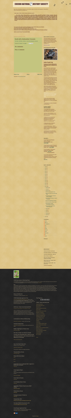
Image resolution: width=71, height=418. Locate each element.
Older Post (39, 74)
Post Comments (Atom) (21, 76)
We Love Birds (38, 334)
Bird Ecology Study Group (40, 305)
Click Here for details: (17, 375)
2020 (46, 172)
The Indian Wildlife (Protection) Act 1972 (20, 404)
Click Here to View (16, 353)
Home (28, 74)
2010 (46, 216)
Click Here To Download (17, 325)
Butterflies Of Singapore (40, 312)
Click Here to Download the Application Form (21, 299)
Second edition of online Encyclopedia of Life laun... (50, 204)
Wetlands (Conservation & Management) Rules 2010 (22, 400)
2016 (46, 178)
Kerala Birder (38, 322)
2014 (46, 181)
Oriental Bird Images (39, 331)
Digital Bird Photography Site (40, 315)
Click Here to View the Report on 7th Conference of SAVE (22, 308)
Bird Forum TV (38, 306)
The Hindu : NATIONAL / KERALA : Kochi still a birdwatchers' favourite (26, 41)
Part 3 (15, 361)
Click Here (49, 151)
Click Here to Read (17, 330)
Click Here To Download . (18, 321)
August (47, 208)
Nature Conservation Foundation (41, 330)
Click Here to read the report (18, 347)
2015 (46, 180)
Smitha (46, 228)
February (47, 213)
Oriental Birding (38, 333)
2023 (46, 168)
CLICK (27, 295)
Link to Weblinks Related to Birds (41, 323)
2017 (46, 177)
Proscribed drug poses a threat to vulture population (51, 196)
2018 (46, 175)
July (46, 210)
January (47, 214)
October (47, 189)
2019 (46, 174)
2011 (46, 186)
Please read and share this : (18, 339)
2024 (46, 166)
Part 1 (15, 357)
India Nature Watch (39, 319)
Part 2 (15, 359)
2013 (46, 183)
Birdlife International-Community (41, 308)
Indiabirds (37, 320)
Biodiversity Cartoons (39, 304)
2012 (46, 184)
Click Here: (40, 282)
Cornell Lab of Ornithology (40, 313)
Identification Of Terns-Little (40, 316)
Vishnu (46, 231)
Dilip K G (46, 222)
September (47, 190)
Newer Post (16, 74)
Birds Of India (38, 309)
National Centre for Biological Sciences (42, 327)
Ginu (45, 225)
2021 (46, 171)
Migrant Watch (38, 326)
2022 (46, 169)
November (47, 187)
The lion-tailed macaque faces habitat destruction (50, 206)
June (46, 211)
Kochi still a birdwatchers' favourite (51, 200)
